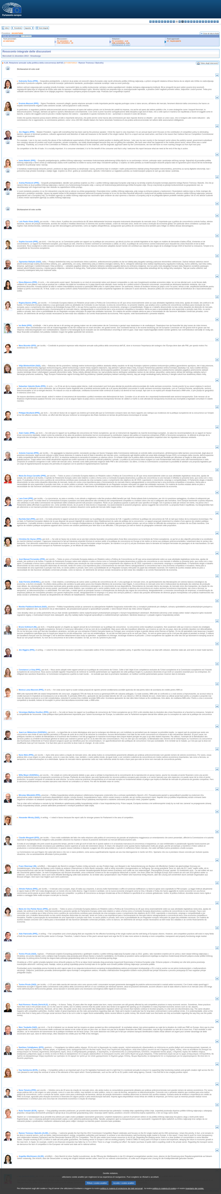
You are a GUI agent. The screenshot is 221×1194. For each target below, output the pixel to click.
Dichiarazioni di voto (120, 45)
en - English (171, 21)
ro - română (206, 21)
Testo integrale (43, 28)
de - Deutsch (162, 21)
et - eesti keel (165, 21)
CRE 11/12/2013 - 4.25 (120, 43)
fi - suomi (214, 21)
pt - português (203, 21)
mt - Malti (194, 21)
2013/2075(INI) (17, 33)
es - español (153, 21)
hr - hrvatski (179, 21)
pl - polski (200, 21)
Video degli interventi (209, 63)
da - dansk (159, 21)
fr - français (174, 21)
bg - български (150, 21)
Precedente (18, 28)
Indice (7, 28)
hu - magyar (191, 21)
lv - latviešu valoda (185, 21)
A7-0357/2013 (8, 41)
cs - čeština (156, 21)
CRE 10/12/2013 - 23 (65, 43)
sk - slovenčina (209, 21)
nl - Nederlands (197, 21)
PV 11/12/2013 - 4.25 (120, 41)
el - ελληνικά (168, 21)
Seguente (28, 28)
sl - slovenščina (212, 21)
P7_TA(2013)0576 (174, 41)
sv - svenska (217, 21)
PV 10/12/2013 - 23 (64, 41)
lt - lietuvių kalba (188, 21)
